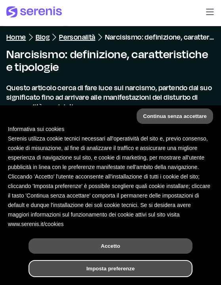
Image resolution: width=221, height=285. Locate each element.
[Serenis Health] (34, 13)
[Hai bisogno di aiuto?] (110, 272)
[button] (210, 13)
